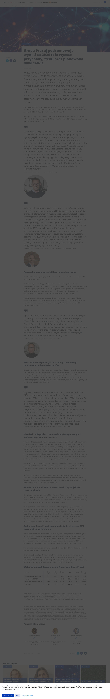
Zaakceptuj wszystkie (8, 695)
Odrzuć (17, 695)
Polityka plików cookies (27, 695)
